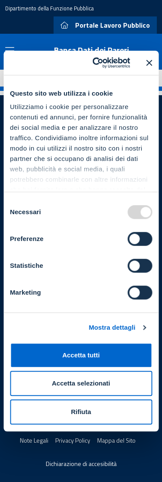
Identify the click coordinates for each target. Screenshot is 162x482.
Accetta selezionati (81, 383)
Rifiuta (81, 411)
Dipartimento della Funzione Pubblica (49, 8)
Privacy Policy (72, 440)
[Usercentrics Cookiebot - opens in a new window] (96, 62)
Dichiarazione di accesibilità (81, 463)
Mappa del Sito (116, 440)
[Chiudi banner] (149, 63)
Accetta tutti (81, 355)
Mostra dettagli (112, 327)
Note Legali (34, 440)
